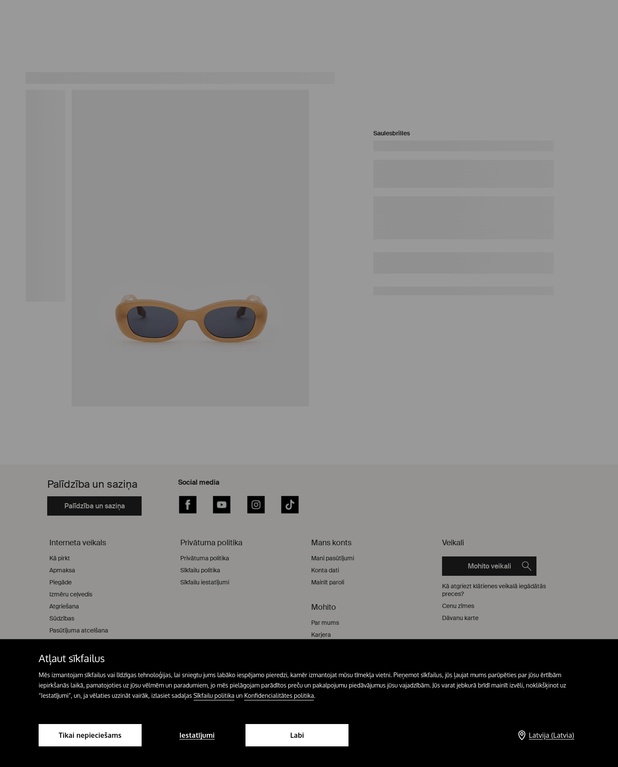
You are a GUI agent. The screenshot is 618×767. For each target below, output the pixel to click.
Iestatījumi (197, 735)
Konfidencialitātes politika (279, 695)
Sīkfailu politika (214, 695)
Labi (297, 735)
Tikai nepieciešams (90, 735)
